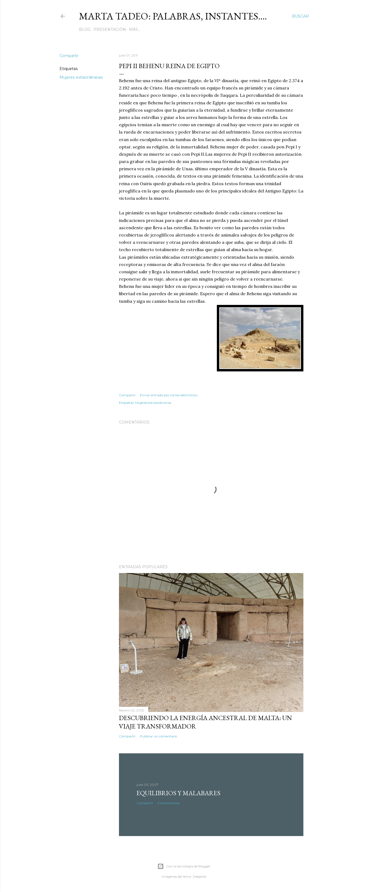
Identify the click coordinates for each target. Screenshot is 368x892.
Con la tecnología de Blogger (184, 866)
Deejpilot (200, 876)
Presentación (110, 29)
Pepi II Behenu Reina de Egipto (169, 66)
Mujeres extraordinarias (81, 77)
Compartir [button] (68, 55)
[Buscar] (300, 16)
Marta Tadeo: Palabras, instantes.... (173, 16)
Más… (134, 29)
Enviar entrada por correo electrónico (168, 395)
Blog (85, 29)
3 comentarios (168, 803)
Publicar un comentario (158, 736)
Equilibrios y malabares (178, 793)
